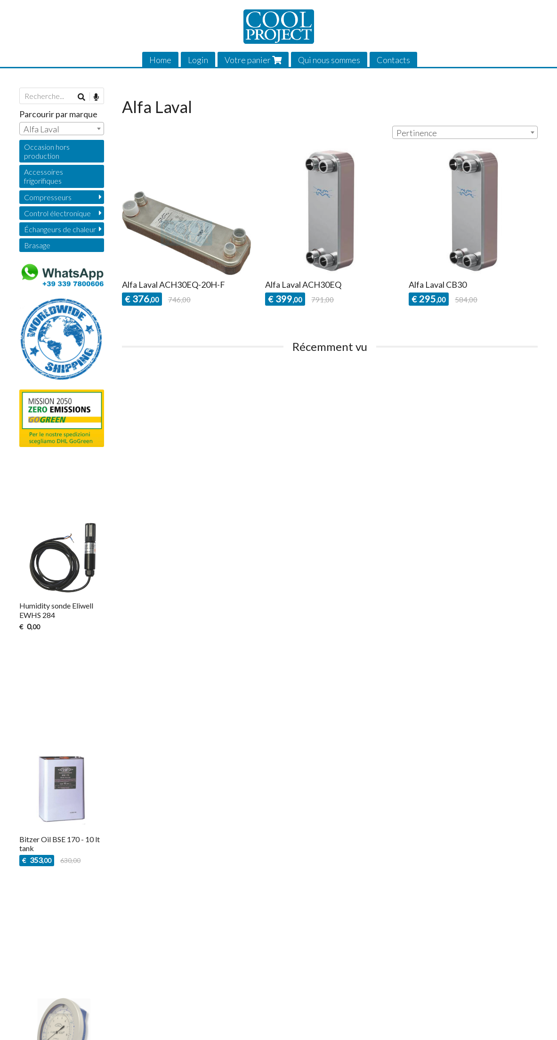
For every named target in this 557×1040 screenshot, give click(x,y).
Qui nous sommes (329, 60)
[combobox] (465, 132)
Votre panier (253, 60)
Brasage (37, 245)
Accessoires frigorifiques (43, 176)
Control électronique (57, 213)
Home (160, 60)
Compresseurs (48, 197)
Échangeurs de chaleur (60, 229)
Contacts (393, 60)
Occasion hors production (47, 151)
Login (198, 60)
